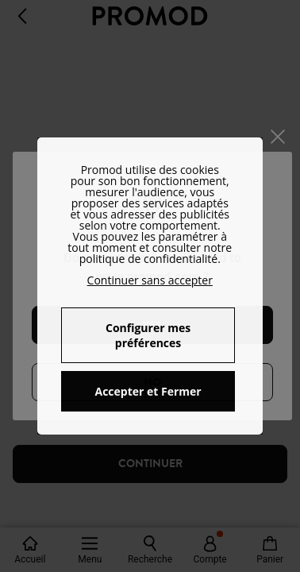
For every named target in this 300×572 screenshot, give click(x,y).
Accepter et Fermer (147, 391)
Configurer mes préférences (148, 335)
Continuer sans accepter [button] (150, 280)
